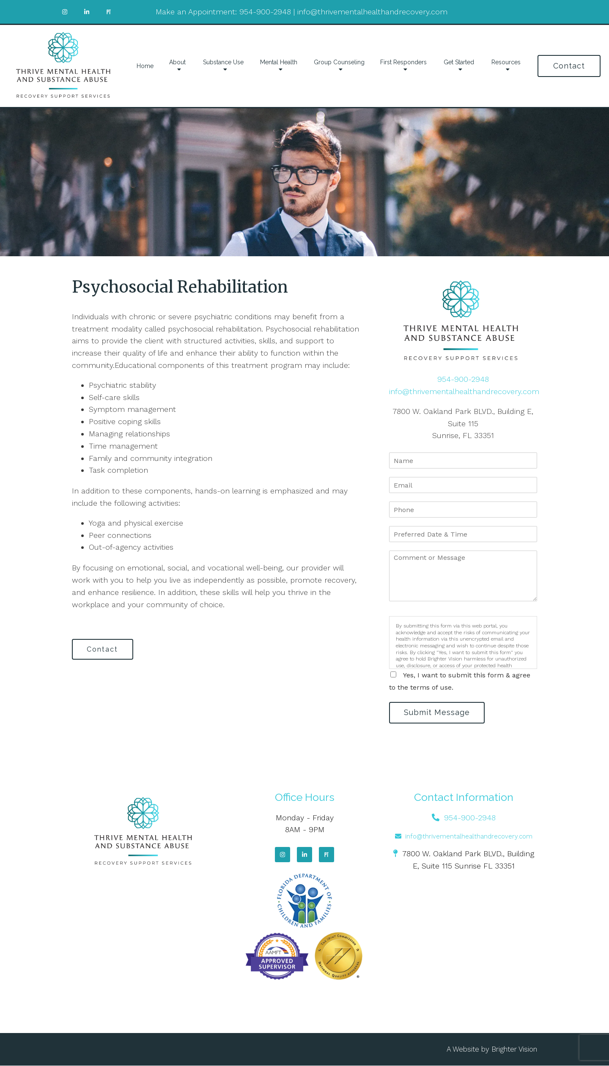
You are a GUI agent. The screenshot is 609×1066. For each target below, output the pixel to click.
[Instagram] (282, 855)
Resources (506, 62)
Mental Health (278, 62)
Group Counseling (339, 62)
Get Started (459, 62)
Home (145, 66)
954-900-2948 (265, 11)
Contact (569, 65)
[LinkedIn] (304, 855)
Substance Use (223, 62)
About (177, 62)
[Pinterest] (326, 855)
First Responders (403, 62)
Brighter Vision (514, 1049)
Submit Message (438, 712)
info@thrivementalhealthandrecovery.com (372, 11)
